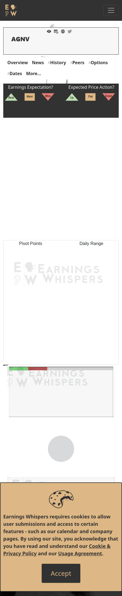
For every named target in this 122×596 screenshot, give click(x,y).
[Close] (61, 573)
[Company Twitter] (68, 31)
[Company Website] (61, 31)
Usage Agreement (80, 553)
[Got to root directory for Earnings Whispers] (10, 10)
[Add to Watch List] (47, 31)
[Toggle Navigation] (111, 10)
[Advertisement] (61, 179)
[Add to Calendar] (54, 31)
